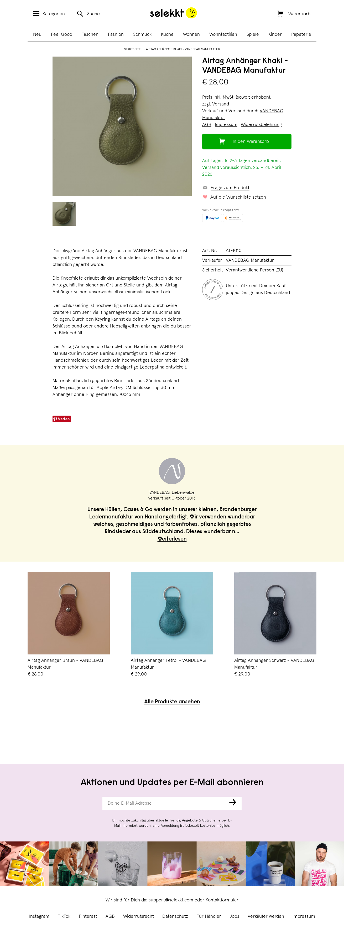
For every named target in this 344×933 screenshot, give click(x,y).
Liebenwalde (183, 492)
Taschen (90, 34)
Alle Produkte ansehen (172, 702)
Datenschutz (175, 916)
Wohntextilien (223, 34)
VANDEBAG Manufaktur (250, 260)
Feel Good (61, 34)
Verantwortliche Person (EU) (254, 270)
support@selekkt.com (171, 900)
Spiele (253, 34)
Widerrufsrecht (138, 916)
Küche (167, 34)
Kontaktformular (222, 900)
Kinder (275, 34)
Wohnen (191, 34)
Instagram (39, 916)
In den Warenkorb (251, 141)
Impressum (304, 916)
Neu (37, 34)
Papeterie (301, 34)
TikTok (64, 916)
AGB (110, 916)
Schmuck (142, 34)
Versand (220, 104)
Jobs (234, 916)
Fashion (116, 34)
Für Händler (208, 916)
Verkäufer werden (266, 916)
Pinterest (88, 916)
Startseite (132, 49)
